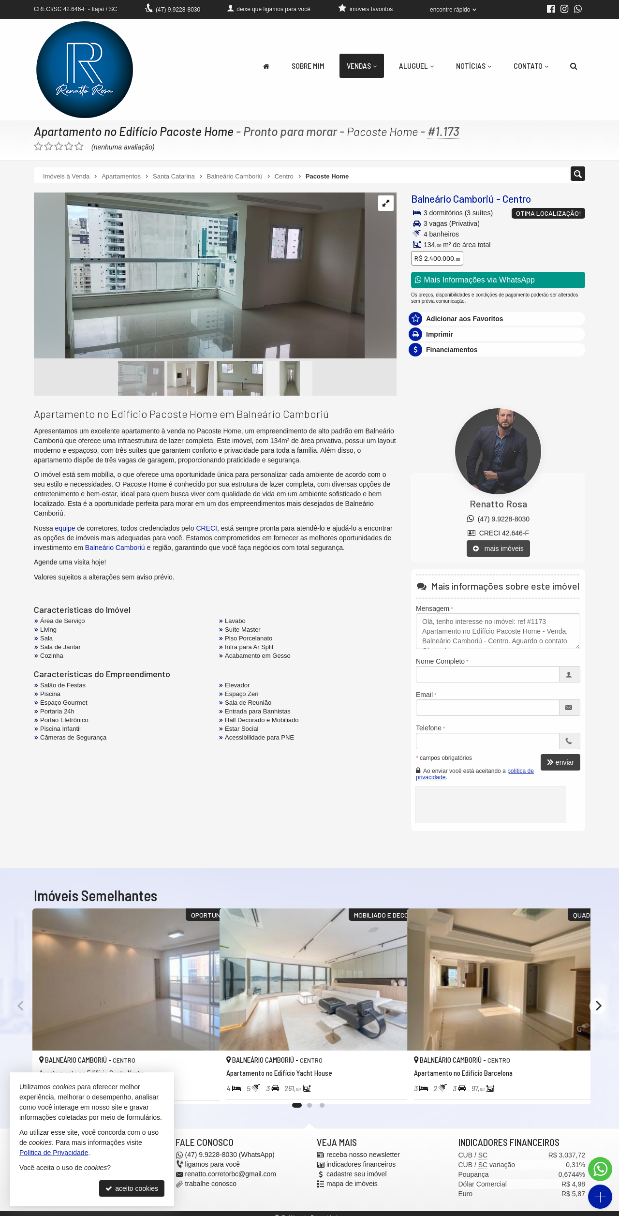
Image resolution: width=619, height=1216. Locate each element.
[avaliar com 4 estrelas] (69, 146)
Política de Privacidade (53, 1153)
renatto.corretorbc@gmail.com (231, 1174)
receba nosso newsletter (363, 1155)
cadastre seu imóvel (356, 1174)
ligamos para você (212, 1165)
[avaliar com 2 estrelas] (48, 146)
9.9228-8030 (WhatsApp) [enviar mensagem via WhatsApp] (230, 1155)
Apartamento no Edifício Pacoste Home (134, 131)
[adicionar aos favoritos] (201, 1088)
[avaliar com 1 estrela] (38, 146)
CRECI (206, 528)
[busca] (574, 66)
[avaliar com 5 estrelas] (79, 146)
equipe (65, 528)
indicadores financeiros (361, 1165)
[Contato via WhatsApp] (600, 1169)
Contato (531, 65)
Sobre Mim (308, 65)
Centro (516, 199)
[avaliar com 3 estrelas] (58, 146)
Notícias (473, 65)
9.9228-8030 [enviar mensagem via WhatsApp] (178, 9)
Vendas (362, 65)
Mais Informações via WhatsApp (475, 280)
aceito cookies (131, 1188)
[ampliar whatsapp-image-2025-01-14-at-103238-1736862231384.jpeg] (199, 276)
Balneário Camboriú (452, 199)
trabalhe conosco (211, 1184)
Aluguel (416, 65)
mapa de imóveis (352, 1184)
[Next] (598, 1006)
